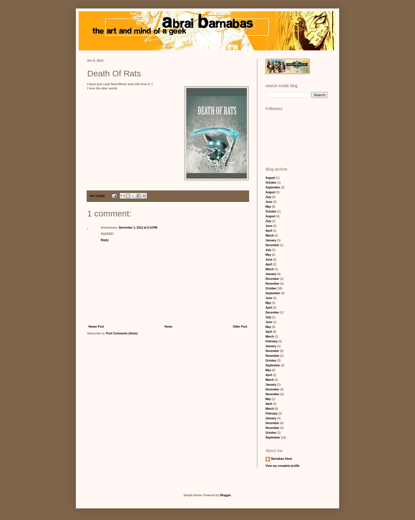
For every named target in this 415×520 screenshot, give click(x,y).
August (270, 177)
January (271, 240)
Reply (104, 240)
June (269, 201)
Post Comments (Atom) (122, 333)
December (272, 245)
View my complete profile (283, 465)
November (272, 283)
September (273, 187)
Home (168, 326)
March (270, 235)
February (272, 341)
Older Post (240, 326)
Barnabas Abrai (281, 458)
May (268, 206)
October (271, 182)
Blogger (225, 495)
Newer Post (96, 326)
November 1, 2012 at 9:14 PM (138, 227)
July (268, 197)
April (269, 230)
